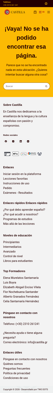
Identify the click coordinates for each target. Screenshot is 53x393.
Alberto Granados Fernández (21, 296)
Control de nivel (13, 256)
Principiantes (11, 242)
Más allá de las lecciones (19, 223)
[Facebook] (6, 141)
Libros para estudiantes (18, 261)
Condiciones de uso (15, 378)
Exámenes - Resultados (18, 192)
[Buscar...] (23, 86)
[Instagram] (13, 141)
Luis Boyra (9, 282)
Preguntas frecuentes (16, 368)
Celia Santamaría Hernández (21, 301)
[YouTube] (28, 141)
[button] (41, 12)
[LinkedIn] (20, 141)
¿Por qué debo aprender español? (24, 209)
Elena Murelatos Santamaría (21, 277)
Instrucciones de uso (16, 183)
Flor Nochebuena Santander (20, 292)
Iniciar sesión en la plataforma (22, 174)
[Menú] (48, 12)
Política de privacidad (16, 373)
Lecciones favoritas (15, 178)
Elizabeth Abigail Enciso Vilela (22, 287)
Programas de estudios (17, 219)
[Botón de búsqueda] (46, 86)
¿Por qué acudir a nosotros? (20, 214)
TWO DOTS (42, 389)
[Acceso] (46, 3)
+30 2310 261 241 (10, 5)
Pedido (7, 188)
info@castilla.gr (37, 342)
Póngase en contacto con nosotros (25, 359)
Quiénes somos (13, 364)
